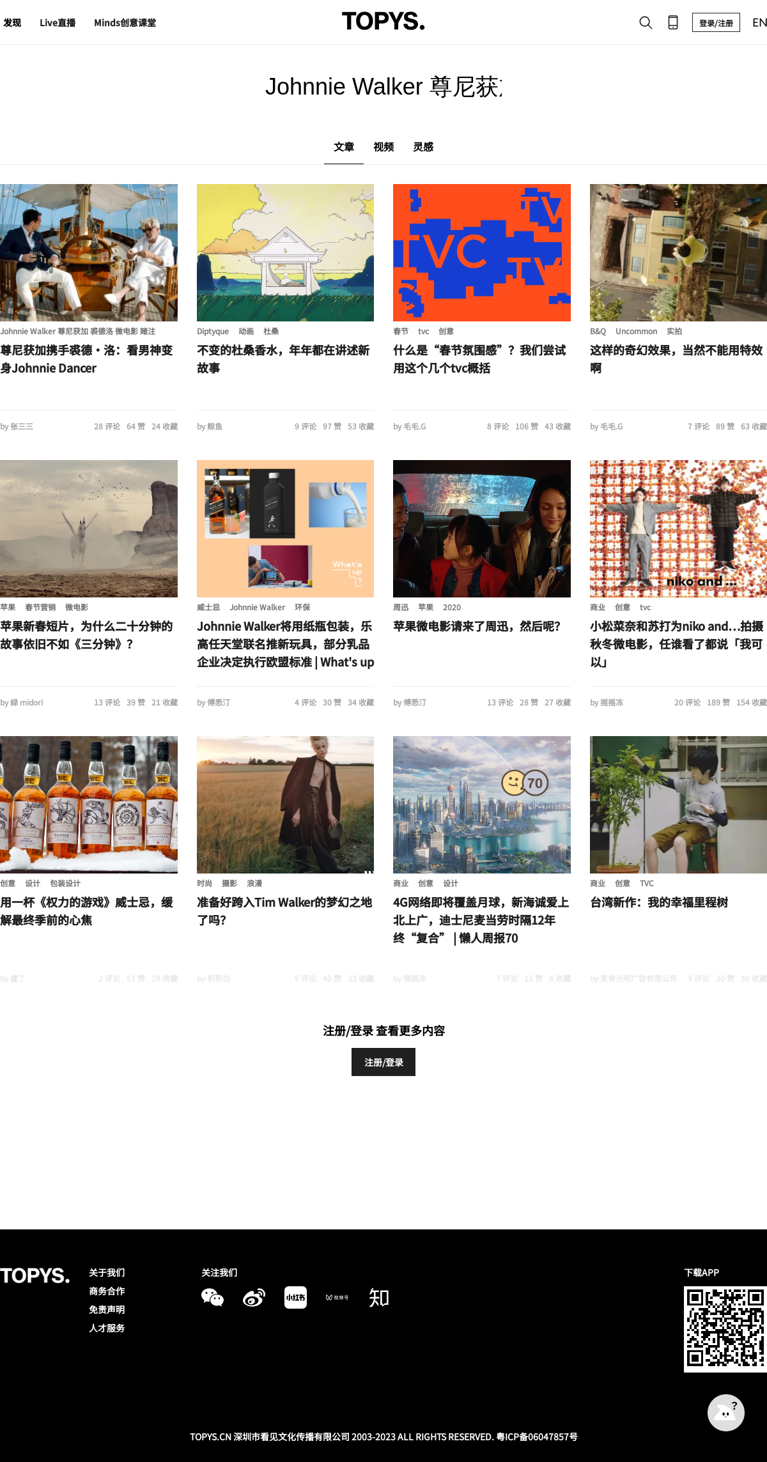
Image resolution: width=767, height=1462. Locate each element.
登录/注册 (716, 22)
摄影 (229, 882)
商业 (597, 606)
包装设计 (65, 882)
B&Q (598, 330)
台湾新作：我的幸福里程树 (659, 901)
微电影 (76, 606)
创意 (446, 330)
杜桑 (271, 330)
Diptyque (213, 330)
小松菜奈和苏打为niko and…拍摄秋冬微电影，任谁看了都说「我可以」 (676, 643)
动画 (246, 330)
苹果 (7, 606)
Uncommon (636, 330)
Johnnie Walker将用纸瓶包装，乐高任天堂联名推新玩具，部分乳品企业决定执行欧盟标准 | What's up (285, 643)
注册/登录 (383, 1062)
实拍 (674, 330)
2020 (452, 606)
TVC (647, 882)
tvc (423, 330)
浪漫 (254, 882)
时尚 (204, 882)
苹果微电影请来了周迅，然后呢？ (479, 625)
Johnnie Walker (257, 606)
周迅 (400, 606)
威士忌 (208, 606)
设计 (32, 882)
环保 (302, 606)
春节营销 (40, 606)
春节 (400, 330)
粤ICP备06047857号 (537, 1436)
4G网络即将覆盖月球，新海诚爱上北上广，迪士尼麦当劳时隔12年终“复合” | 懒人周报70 (481, 919)
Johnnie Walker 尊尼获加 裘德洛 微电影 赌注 (77, 330)
